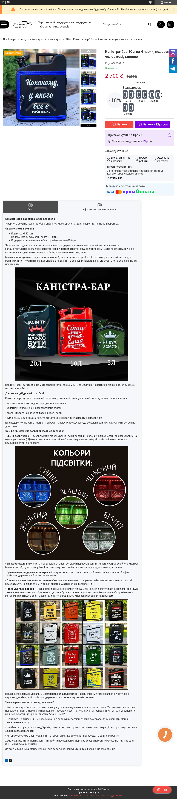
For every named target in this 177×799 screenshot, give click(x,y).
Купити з (155, 124)
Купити (122, 124)
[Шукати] (149, 24)
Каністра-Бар (39, 39)
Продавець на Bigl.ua (88, 792)
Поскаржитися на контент (81, 795)
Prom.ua (105, 789)
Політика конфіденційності (109, 795)
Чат (162, 789)
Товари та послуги (18, 39)
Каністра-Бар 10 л (60, 39)
